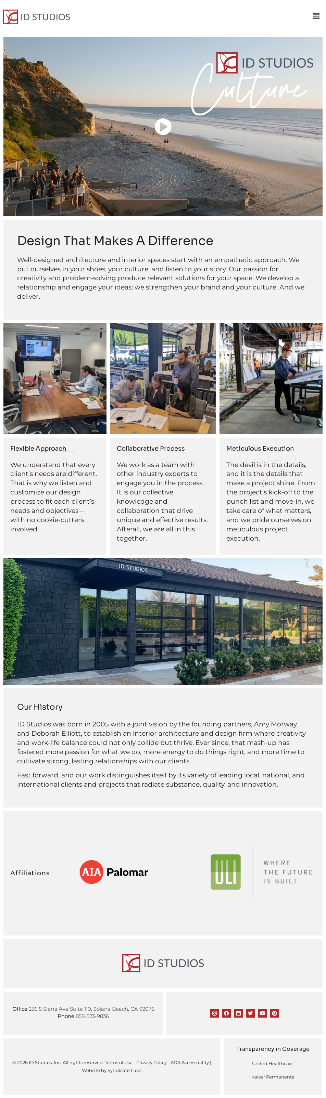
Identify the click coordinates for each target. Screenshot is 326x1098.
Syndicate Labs (124, 1070)
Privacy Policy (151, 1062)
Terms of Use (119, 1062)
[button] (317, 16)
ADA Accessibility (190, 1062)
